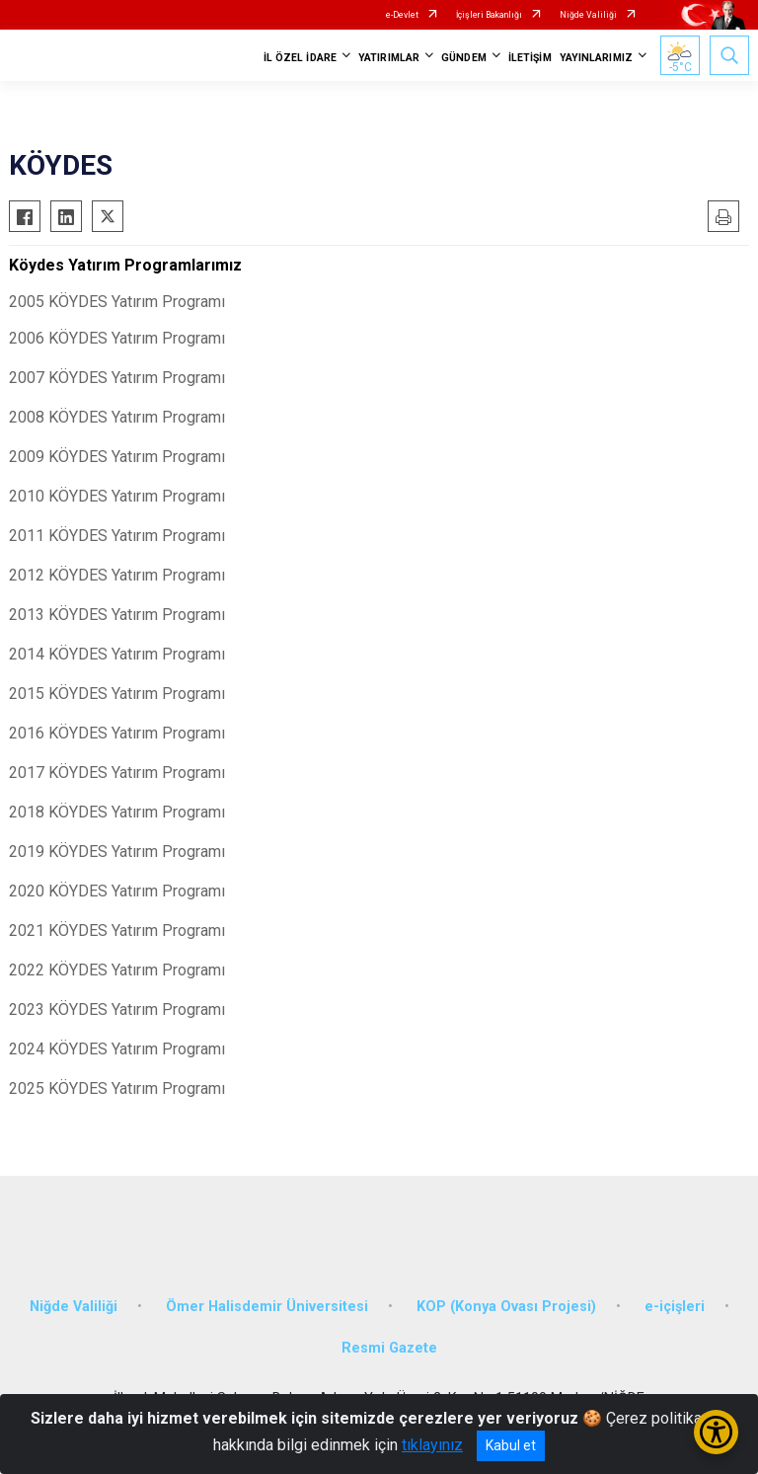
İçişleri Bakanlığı (489, 15)
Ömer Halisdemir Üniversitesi (267, 1306)
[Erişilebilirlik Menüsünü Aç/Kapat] (716, 1432)
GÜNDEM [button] (464, 57)
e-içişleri (674, 1306)
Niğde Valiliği (588, 15)
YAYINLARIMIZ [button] (596, 57)
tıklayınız (432, 1444)
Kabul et (511, 1445)
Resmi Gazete (389, 1348)
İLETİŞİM (530, 57)
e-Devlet (402, 15)
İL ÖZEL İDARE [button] (300, 57)
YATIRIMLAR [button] (388, 57)
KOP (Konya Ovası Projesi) (506, 1306)
